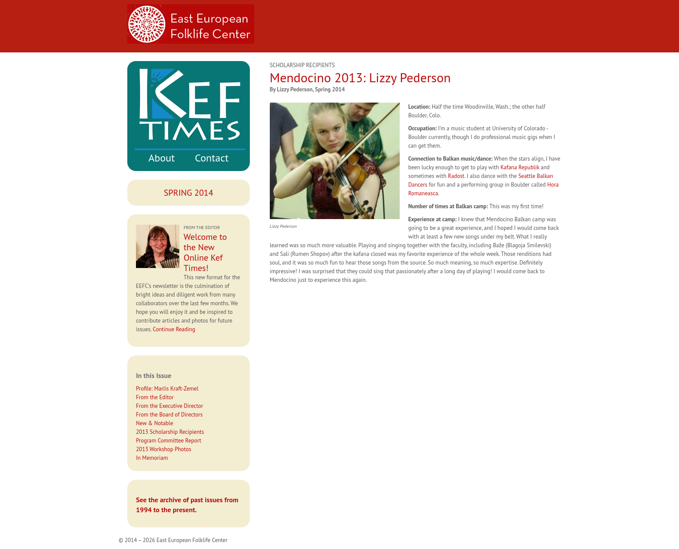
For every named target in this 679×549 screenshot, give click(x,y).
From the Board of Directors (169, 414)
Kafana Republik (520, 167)
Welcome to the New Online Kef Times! (205, 252)
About (162, 158)
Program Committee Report (168, 440)
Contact (212, 158)
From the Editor (155, 397)
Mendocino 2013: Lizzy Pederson (360, 77)
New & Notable (154, 423)
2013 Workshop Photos (163, 449)
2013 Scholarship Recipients (170, 432)
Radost (456, 176)
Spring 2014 (188, 192)
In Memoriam (152, 458)
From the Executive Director (169, 406)
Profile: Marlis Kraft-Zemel (167, 388)
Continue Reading (174, 329)
